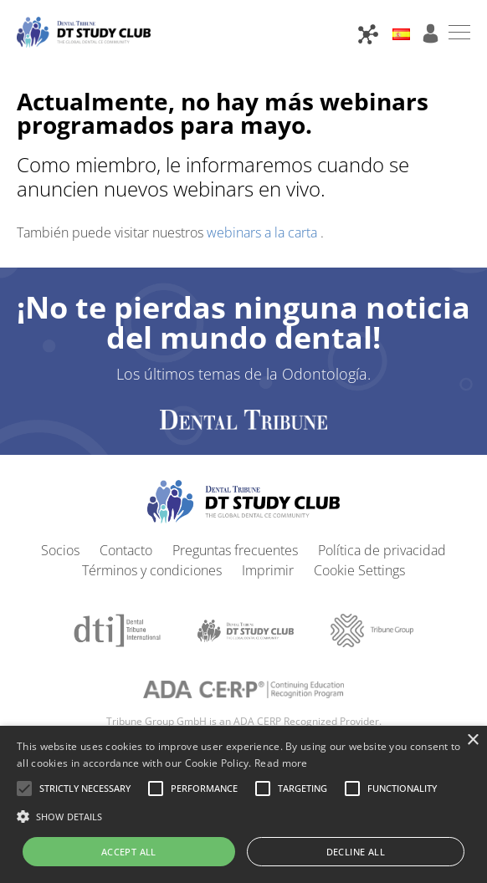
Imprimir (268, 570)
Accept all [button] (128, 851)
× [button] (472, 740)
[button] (85, 788)
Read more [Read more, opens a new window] (281, 763)
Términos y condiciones (152, 570)
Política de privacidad (382, 550)
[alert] (243, 804)
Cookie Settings (359, 570)
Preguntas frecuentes (235, 550)
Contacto (126, 550)
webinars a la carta (263, 232)
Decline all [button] (355, 851)
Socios (60, 550)
